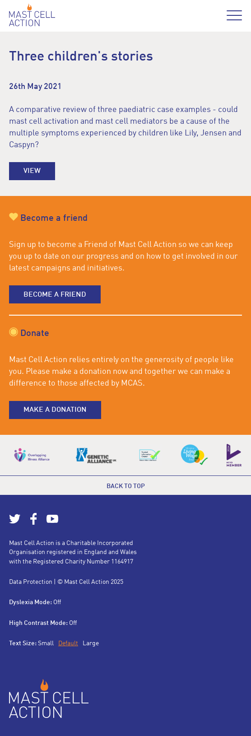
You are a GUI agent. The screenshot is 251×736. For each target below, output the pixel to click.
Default (68, 643)
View (32, 171)
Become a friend (54, 294)
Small (46, 643)
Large (91, 643)
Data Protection (30, 582)
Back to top (126, 486)
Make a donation (55, 410)
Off (57, 602)
